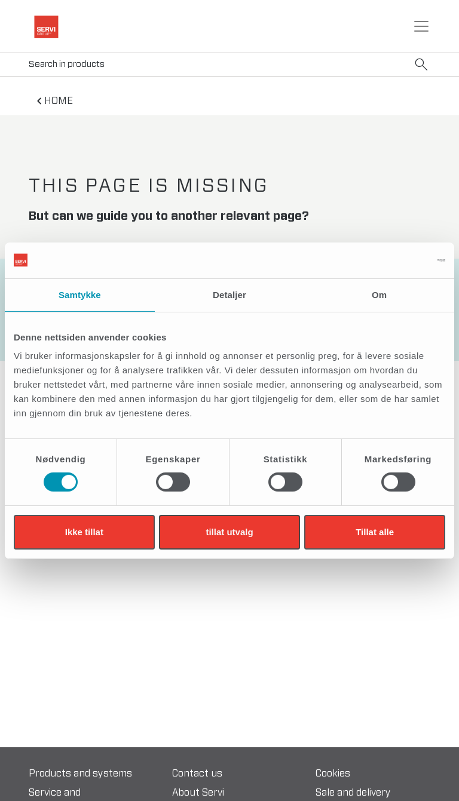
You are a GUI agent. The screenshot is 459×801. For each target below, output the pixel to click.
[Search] (229, 65)
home (58, 101)
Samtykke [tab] (80, 294)
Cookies (333, 773)
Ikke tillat (84, 532)
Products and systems (80, 773)
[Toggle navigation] (421, 26)
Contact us (197, 773)
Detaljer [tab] (229, 294)
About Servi (198, 792)
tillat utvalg (229, 532)
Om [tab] (379, 294)
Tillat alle (375, 532)
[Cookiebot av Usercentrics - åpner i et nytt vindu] (393, 260)
